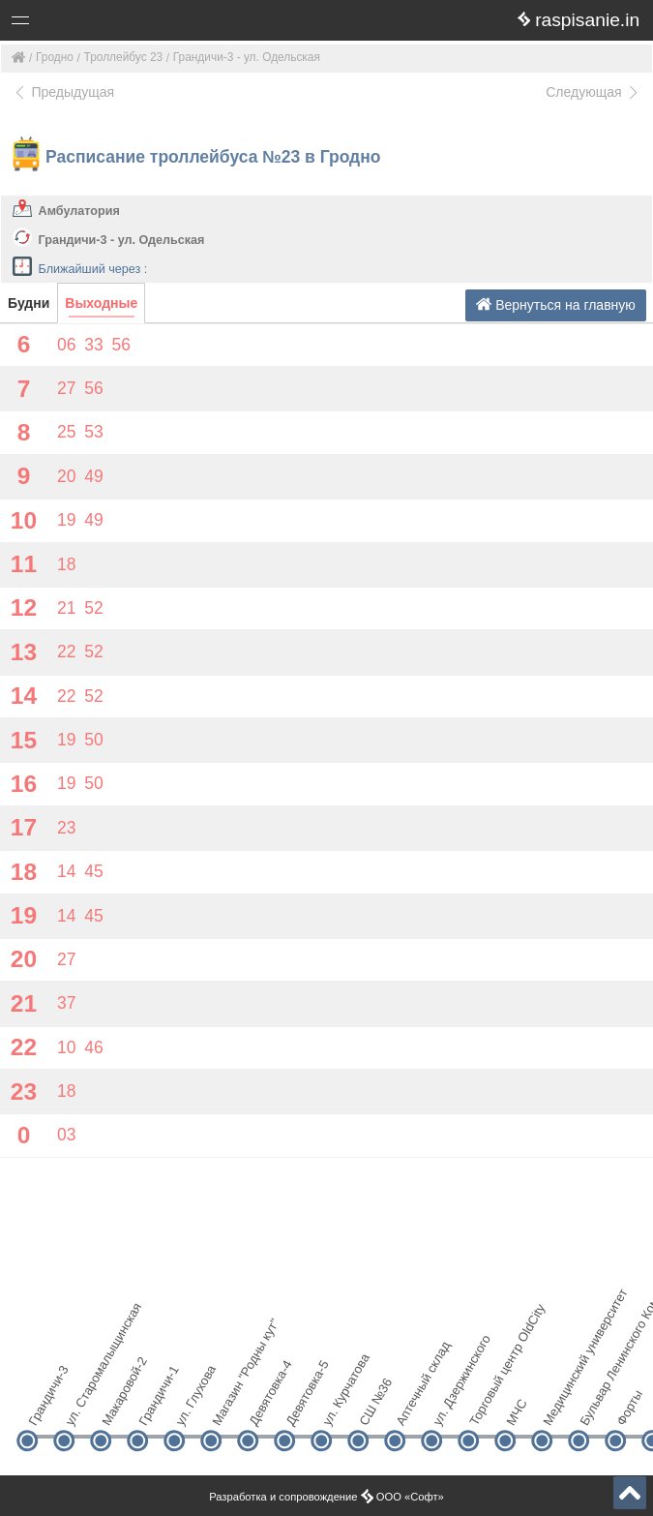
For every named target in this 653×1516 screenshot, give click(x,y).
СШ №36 (374, 1407)
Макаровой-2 (116, 1407)
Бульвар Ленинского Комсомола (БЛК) (594, 1407)
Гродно (55, 57)
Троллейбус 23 (123, 57)
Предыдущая (63, 92)
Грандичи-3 (43, 1407)
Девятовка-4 (264, 1407)
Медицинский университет (558, 1407)
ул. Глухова (190, 1407)
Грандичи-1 (153, 1407)
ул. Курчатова (337, 1407)
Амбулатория (79, 211)
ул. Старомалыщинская (80, 1407)
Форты (629, 1407)
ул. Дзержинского (447, 1407)
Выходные (101, 303)
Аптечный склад (411, 1407)
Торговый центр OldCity (484, 1407)
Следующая (593, 92)
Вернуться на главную (556, 304)
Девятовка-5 (300, 1407)
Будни (28, 303)
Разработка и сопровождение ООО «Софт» (326, 1496)
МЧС (516, 1412)
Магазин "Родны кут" (227, 1407)
